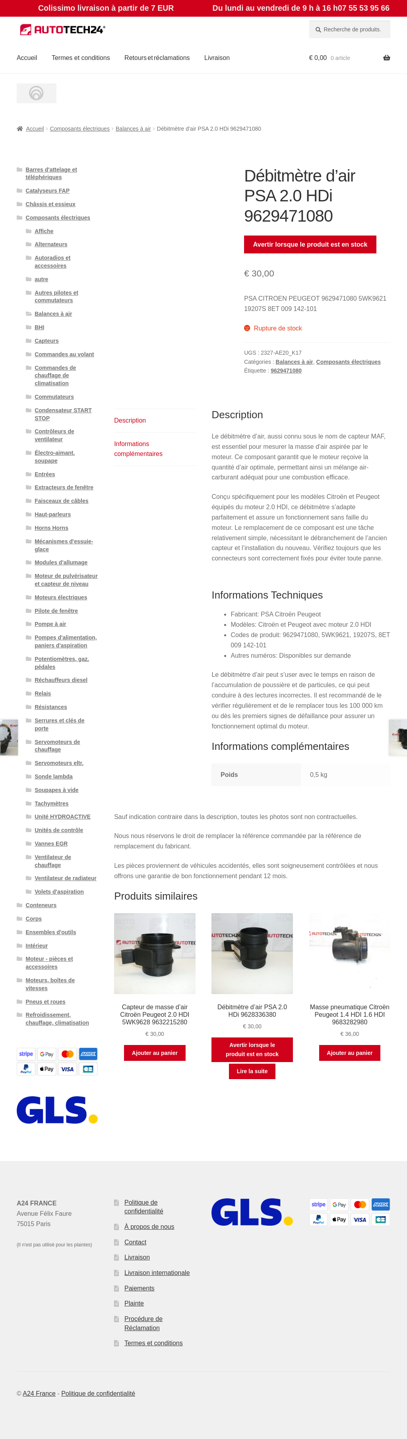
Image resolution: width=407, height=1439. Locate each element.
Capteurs (47, 341)
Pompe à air (50, 624)
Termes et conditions (81, 57)
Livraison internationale (157, 1272)
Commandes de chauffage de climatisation (55, 376)
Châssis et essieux (51, 204)
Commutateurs (54, 397)
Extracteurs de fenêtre (64, 487)
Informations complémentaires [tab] (138, 449)
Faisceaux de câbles (61, 501)
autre (41, 279)
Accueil (27, 57)
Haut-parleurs (53, 514)
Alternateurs (51, 244)
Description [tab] (130, 420)
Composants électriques (80, 129)
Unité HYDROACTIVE (63, 816)
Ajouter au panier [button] (155, 1053)
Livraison (217, 57)
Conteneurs (41, 905)
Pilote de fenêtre (56, 611)
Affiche (44, 231)
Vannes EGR (51, 843)
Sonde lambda (54, 776)
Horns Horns (51, 528)
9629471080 (286, 370)
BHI (39, 327)
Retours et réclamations (157, 57)
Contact (135, 1242)
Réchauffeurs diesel (61, 680)
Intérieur (37, 946)
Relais (43, 693)
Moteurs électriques (61, 597)
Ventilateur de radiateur (66, 878)
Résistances (51, 707)
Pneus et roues (46, 1002)
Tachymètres (51, 803)
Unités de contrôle (59, 830)
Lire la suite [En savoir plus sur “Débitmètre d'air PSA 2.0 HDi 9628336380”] (252, 1071)
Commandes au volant (64, 354)
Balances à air (133, 129)
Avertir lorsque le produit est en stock (310, 244)
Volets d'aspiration (59, 892)
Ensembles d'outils (51, 932)
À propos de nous (149, 1226)
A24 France (39, 1393)
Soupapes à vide (56, 790)
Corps (34, 919)
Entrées (45, 474)
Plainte (134, 1303)
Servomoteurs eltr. (59, 763)
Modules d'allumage (61, 562)
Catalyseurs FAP (48, 190)
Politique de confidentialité (98, 1393)
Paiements (139, 1288)
